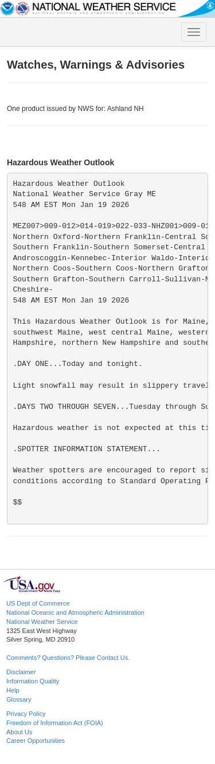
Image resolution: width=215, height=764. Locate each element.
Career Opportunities (35, 740)
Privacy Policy (25, 713)
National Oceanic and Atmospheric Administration (75, 612)
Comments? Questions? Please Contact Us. (68, 657)
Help (12, 690)
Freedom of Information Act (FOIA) (54, 722)
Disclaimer (21, 671)
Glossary (18, 699)
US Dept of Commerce (38, 603)
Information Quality (32, 681)
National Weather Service (42, 621)
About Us (19, 732)
